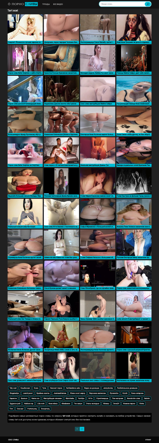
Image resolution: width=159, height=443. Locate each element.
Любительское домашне (127, 388)
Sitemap (148, 440)
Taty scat (13, 388)
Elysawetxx (114, 393)
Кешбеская (25, 388)
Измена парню (129, 404)
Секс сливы (13, 440)
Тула (44, 388)
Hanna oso (35, 398)
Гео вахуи (78, 404)
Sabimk (147, 398)
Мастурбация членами (52, 398)
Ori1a (90, 398)
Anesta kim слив (133, 398)
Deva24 (116, 404)
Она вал (20, 409)
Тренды (46, 4)
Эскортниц (45, 409)
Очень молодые (92, 404)
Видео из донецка (91, 388)
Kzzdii (124, 393)
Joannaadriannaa (59, 393)
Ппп (11, 409)
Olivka (141, 404)
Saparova (13, 398)
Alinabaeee (66, 404)
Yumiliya (81, 398)
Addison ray (28, 404)
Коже (36, 388)
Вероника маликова (97, 393)
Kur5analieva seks (73, 388)
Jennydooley (108, 388)
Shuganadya (14, 393)
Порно (23, 4)
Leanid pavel (28, 393)
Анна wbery (53, 404)
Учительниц (32, 409)
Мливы (106, 404)
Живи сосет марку (77, 393)
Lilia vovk (41, 404)
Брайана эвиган (42, 393)
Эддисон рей (15, 404)
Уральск (24, 398)
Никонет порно (56, 388)
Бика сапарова (137, 393)
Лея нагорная (117, 398)
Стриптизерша (102, 398)
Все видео (58, 4)
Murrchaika (70, 398)
